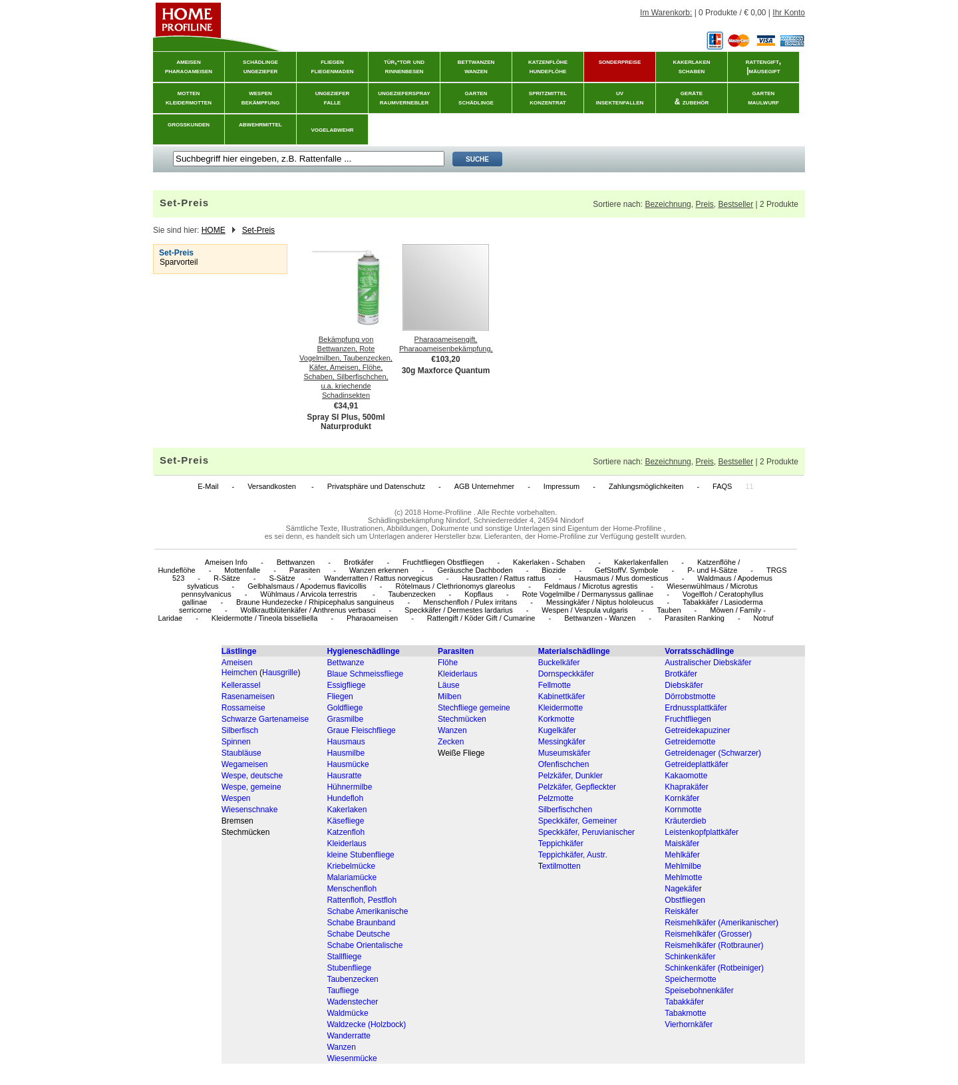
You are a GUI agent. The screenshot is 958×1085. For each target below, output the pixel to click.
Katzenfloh (346, 832)
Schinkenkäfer (690, 956)
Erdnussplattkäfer (695, 707)
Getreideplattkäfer (696, 764)
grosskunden (189, 123)
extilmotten (561, 866)
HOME (214, 230)
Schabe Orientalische (364, 945)
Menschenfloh (352, 888)
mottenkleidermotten (189, 97)
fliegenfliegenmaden (332, 66)
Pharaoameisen (372, 618)
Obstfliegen (685, 900)
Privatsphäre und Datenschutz (376, 486)
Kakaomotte (686, 775)
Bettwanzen (296, 562)
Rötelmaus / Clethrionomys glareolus (455, 586)
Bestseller (735, 204)
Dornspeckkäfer (566, 674)
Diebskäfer (684, 685)
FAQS (722, 486)
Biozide (553, 570)
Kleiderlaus (457, 674)
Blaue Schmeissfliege (365, 674)
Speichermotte (690, 979)
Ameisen (237, 662)
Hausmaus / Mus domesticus (621, 578)
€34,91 (346, 405)
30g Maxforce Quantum (446, 370)
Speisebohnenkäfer (699, 990)
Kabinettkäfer (561, 696)
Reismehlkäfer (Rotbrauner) (714, 945)
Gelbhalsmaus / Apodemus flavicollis (307, 586)
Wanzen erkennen (378, 570)
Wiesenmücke (352, 1058)
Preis (704, 204)
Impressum (561, 486)
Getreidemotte (690, 741)
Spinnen (236, 741)
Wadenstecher (352, 1002)
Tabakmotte (685, 1013)
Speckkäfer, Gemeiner (577, 821)
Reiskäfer (682, 911)
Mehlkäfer (682, 854)
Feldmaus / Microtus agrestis (591, 586)
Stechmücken (462, 719)
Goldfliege (345, 707)
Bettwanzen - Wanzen (599, 618)
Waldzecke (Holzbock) (366, 1024)
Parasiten (304, 570)
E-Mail (208, 486)
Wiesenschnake (250, 809)
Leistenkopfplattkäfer (701, 832)
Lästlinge (239, 651)
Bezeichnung (668, 204)
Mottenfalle (242, 570)
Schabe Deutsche (358, 934)
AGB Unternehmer (484, 486)
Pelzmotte (555, 798)
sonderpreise (620, 61)
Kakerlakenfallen (641, 562)
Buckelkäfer (559, 662)
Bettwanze (345, 662)
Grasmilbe (345, 719)
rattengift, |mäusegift (763, 66)
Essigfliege (346, 685)
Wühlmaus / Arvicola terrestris (309, 594)
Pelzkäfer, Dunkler (570, 775)
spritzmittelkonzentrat (548, 97)
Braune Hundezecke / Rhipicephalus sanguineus (315, 602)
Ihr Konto (788, 12)
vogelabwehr (332, 129)
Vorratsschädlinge (699, 651)
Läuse (449, 685)
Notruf (764, 618)
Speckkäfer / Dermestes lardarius (458, 610)
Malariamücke (352, 877)
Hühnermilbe (349, 787)
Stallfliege (344, 956)
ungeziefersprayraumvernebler (404, 97)
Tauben (669, 610)
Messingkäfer (561, 741)
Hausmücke (348, 764)
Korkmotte (556, 719)
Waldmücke (347, 1013)
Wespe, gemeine (251, 787)
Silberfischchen (565, 809)
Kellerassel (241, 685)
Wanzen (452, 730)
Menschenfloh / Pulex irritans (470, 602)
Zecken (451, 741)
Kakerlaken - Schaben (549, 562)
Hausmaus (346, 741)
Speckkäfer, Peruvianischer (586, 832)
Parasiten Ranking (694, 618)
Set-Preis (258, 230)
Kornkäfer (682, 798)
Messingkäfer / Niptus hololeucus (599, 602)
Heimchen (239, 672)
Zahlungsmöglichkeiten (646, 486)
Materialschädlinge (574, 651)
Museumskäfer (564, 753)
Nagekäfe (682, 888)
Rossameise (243, 707)
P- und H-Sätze (712, 570)
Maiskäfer (682, 843)
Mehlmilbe (683, 866)
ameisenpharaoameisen (188, 66)
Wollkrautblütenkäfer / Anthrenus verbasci (308, 610)
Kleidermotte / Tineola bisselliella (265, 618)
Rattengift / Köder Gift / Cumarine (481, 618)
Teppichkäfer (560, 843)
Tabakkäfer (684, 1002)
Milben (449, 696)
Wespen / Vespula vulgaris (584, 610)
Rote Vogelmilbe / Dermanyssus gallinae (588, 594)
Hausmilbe (346, 753)
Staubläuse (241, 753)
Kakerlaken (347, 809)
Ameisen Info (226, 562)
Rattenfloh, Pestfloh (362, 900)
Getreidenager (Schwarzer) (713, 753)
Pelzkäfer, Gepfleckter (577, 787)
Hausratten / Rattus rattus (503, 578)
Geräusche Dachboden (475, 570)
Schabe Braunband (361, 922)
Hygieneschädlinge (363, 651)
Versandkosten (272, 486)
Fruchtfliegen (688, 719)
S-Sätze (282, 578)
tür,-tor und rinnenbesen (404, 66)
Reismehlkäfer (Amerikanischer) (721, 922)
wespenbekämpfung (260, 97)
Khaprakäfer (686, 787)
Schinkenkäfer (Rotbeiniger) (714, 968)
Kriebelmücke (351, 866)
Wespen (236, 798)
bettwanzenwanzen (476, 66)
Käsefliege (345, 821)
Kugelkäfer (557, 730)
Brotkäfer (359, 562)
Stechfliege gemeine (474, 707)
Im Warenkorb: (666, 12)
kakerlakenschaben (692, 66)
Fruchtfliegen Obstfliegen (443, 562)
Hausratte (344, 775)
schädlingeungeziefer (260, 66)
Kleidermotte (560, 707)
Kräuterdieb (685, 821)
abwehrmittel (260, 123)
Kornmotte (683, 809)
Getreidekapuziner (697, 730)
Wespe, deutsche (252, 775)
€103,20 (445, 359)
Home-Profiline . (449, 512)
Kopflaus (478, 594)
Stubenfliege (349, 968)
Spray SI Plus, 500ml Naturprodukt (346, 421)
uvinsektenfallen (620, 97)
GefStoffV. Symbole (626, 570)
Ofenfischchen (563, 764)
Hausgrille (279, 672)
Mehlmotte (683, 877)
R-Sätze (227, 578)
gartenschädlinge (476, 97)
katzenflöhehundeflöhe (547, 66)
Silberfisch (240, 730)
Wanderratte (349, 1035)
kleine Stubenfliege (360, 854)
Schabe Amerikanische (367, 911)
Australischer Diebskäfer (708, 662)
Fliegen (340, 696)
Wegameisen (245, 764)
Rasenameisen (248, 696)
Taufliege (343, 990)
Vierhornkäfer (689, 1024)
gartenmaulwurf (763, 97)
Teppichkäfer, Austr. (572, 854)
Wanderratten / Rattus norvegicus (378, 578)
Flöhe (448, 662)
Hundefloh (345, 798)
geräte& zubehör (692, 97)
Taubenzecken (412, 594)
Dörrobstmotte (690, 696)
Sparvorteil (179, 262)
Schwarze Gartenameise (265, 719)
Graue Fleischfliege (361, 730)
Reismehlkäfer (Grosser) (708, 934)
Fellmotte (554, 685)
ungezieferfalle (332, 97)
